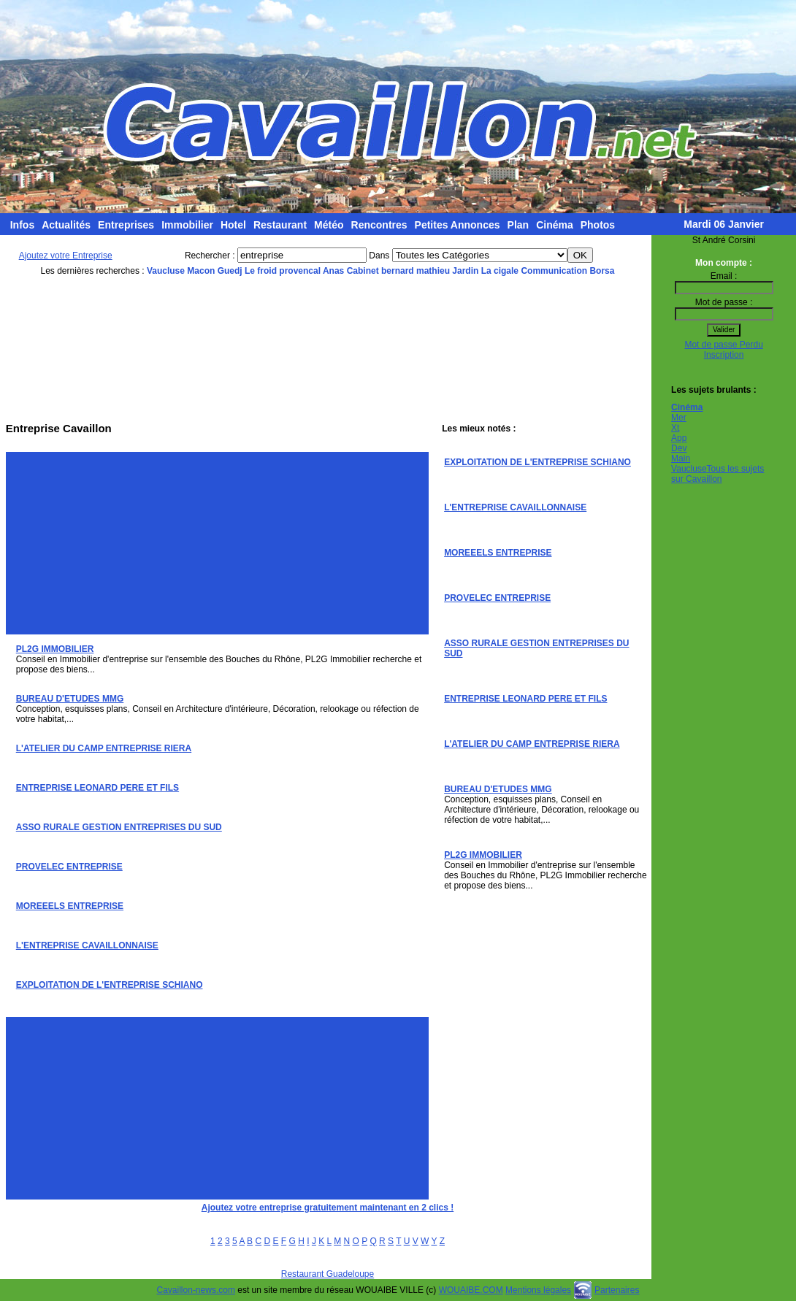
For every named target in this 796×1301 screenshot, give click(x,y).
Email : (724, 276)
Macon (201, 271)
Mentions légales (538, 1290)
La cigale (499, 271)
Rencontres (379, 225)
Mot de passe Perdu (723, 344)
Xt (675, 428)
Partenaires (616, 1290)
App (678, 438)
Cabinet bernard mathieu (398, 271)
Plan (518, 225)
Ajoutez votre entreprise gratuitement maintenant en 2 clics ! (328, 1207)
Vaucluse (166, 271)
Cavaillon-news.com (196, 1290)
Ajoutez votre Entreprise (65, 255)
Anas (333, 271)
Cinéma (554, 225)
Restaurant (280, 225)
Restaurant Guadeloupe (327, 1274)
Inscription (724, 355)
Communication (554, 271)
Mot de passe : (724, 302)
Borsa (601, 271)
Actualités (66, 225)
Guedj (230, 271)
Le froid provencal (283, 271)
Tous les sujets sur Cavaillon (717, 474)
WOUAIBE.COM (471, 1290)
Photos (598, 225)
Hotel (233, 225)
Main (680, 458)
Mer (678, 417)
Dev (678, 448)
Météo (328, 225)
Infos (22, 225)
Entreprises (126, 225)
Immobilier (187, 225)
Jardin (465, 271)
